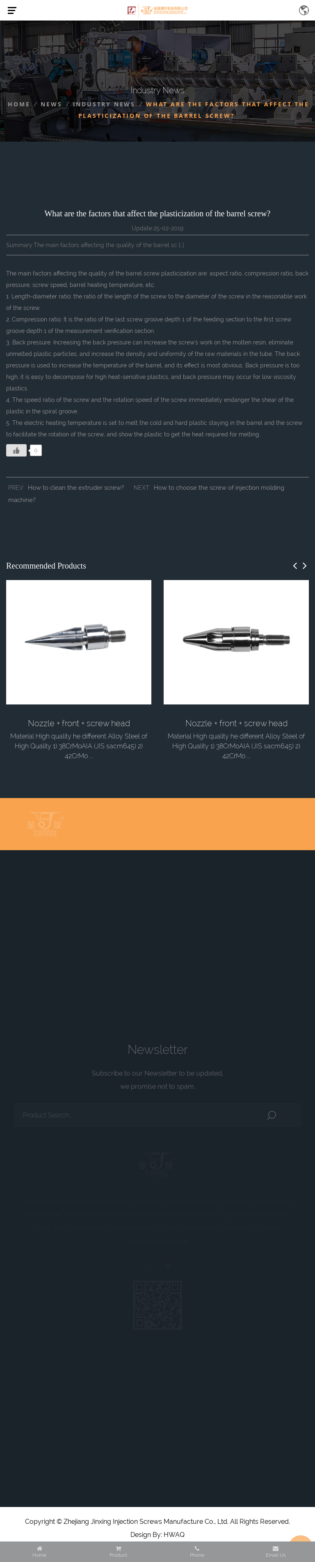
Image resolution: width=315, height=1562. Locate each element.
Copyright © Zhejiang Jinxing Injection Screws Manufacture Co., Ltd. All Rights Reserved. (157, 1521)
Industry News (104, 104)
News (51, 104)
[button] (295, 566)
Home (19, 104)
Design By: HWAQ (157, 1535)
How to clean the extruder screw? (76, 487)
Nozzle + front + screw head (79, 723)
